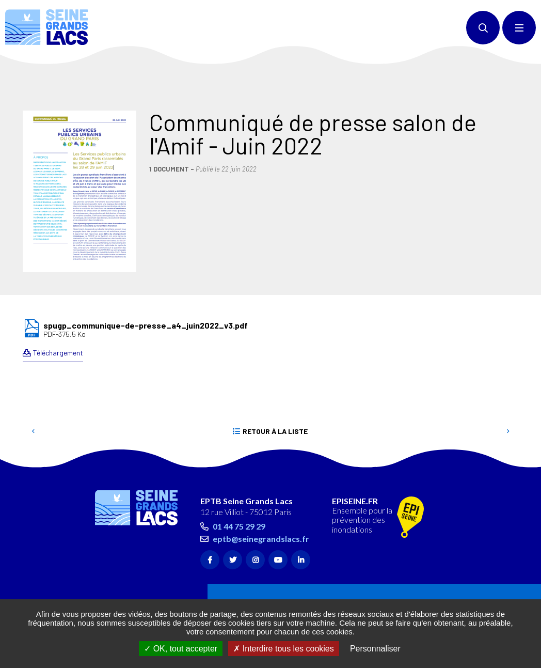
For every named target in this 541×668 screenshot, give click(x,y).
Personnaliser (375, 648)
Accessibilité (131, 595)
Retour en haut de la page (515, 415)
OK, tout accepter (180, 648)
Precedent (33, 385)
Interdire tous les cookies (283, 648)
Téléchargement (58, 306)
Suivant (508, 385)
